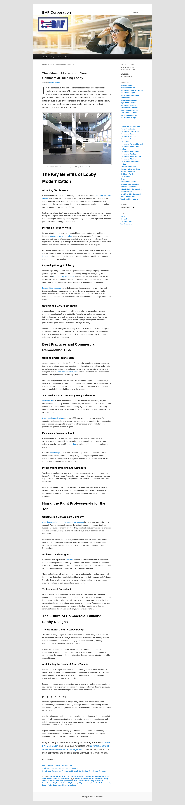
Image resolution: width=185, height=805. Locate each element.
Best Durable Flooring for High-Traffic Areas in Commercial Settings (130, 102)
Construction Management (75, 776)
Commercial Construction (130, 131)
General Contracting (128, 171)
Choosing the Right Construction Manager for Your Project (130, 95)
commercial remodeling (86, 781)
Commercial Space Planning (131, 156)
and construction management (67, 749)
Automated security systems (67, 372)
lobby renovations (84, 783)
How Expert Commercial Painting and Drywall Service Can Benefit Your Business (74, 771)
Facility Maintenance (128, 166)
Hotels (123, 179)
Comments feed (126, 221)
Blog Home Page (48, 57)
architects (69, 560)
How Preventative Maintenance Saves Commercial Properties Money (132, 87)
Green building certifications (53, 418)
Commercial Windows (129, 159)
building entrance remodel (84, 779)
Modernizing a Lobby (69, 785)
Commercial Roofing (128, 154)
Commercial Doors (127, 134)
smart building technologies (64, 276)
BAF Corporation (56, 12)
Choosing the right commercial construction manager (63, 522)
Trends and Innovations (61, 779)
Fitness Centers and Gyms (130, 169)
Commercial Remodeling (57, 776)
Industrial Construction (129, 186)
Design (123, 164)
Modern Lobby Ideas (55, 785)
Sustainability (47, 401)
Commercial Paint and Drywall (132, 144)
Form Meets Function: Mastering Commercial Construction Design (129, 115)
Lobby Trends (96, 783)
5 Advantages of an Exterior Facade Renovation (61, 768)
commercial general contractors (66, 781)
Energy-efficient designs (51, 288)
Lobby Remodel (72, 783)
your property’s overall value (60, 236)
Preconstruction (126, 191)
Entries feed (125, 219)
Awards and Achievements (130, 126)
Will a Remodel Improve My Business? (57, 765)
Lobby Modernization (59, 783)
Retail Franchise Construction (132, 194)
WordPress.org (126, 224)
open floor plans (56, 453)
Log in (123, 216)
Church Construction (128, 129)
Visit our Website (64, 57)
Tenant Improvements (128, 196)
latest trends (47, 256)
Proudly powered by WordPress (92, 797)
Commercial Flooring (128, 136)
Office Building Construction (94, 776)
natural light (71, 444)
